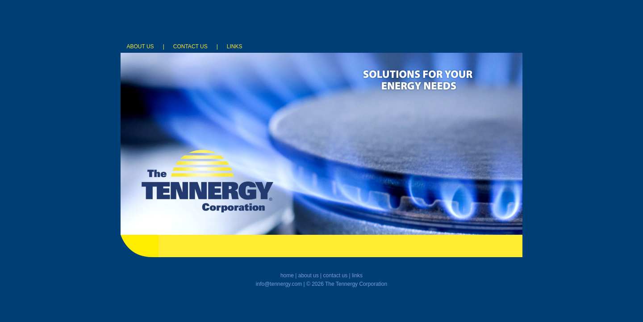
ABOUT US (141, 46)
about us (308, 275)
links (357, 275)
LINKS (234, 46)
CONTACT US (190, 46)
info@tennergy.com (279, 284)
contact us (335, 275)
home (287, 275)
